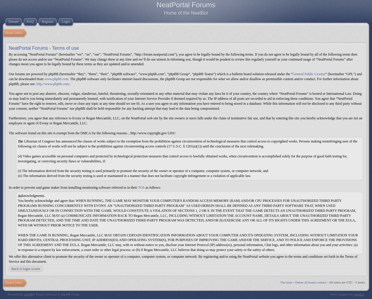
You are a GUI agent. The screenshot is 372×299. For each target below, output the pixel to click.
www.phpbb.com (56, 79)
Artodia (359, 294)
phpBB (28, 294)
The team (286, 282)
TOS (141, 187)
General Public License (309, 74)
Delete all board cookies (310, 282)
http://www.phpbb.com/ (53, 84)
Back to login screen (25, 269)
